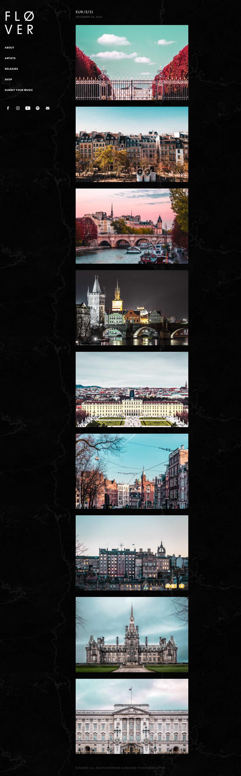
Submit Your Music (19, 90)
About (9, 48)
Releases (11, 69)
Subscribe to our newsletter (143, 768)
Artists (10, 58)
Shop (8, 79)
